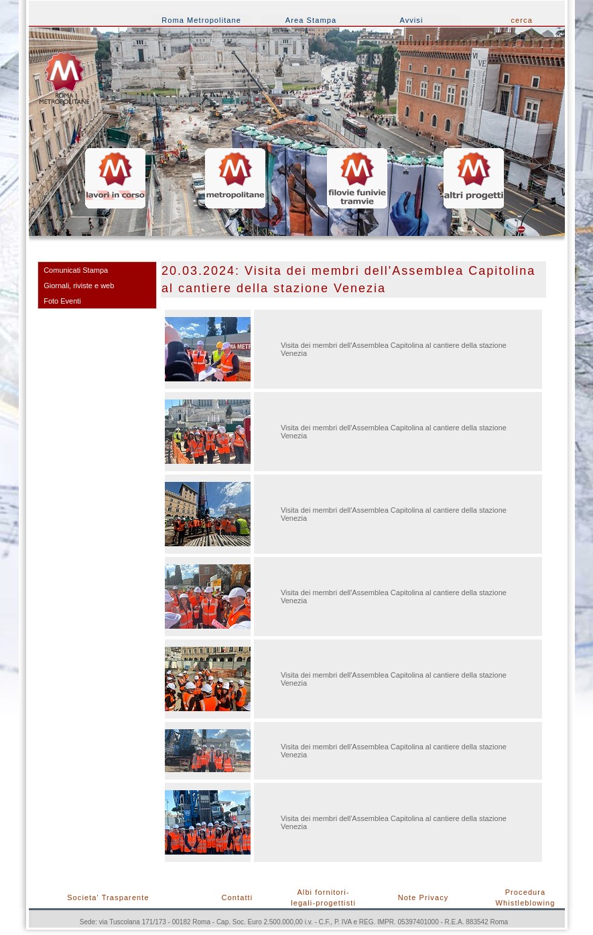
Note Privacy (423, 897)
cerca (522, 20)
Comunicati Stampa (76, 270)
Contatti (237, 897)
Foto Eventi (62, 301)
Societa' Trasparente (108, 897)
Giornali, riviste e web (79, 286)
